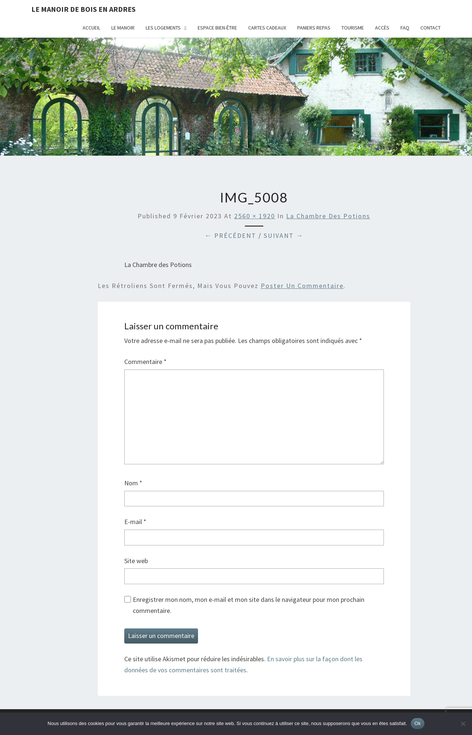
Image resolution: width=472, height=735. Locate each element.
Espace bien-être (217, 27)
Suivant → (283, 235)
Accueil (91, 27)
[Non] (462, 723)
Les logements (163, 27)
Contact (430, 27)
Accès (382, 27)
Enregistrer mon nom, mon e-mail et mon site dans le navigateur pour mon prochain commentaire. (248, 605)
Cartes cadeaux (267, 27)
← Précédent (230, 235)
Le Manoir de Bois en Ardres (83, 9)
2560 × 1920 (254, 216)
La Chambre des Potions (328, 216)
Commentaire (145, 361)
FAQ (404, 27)
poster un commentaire (302, 285)
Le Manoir (123, 27)
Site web (136, 561)
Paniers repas (313, 27)
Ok (417, 723)
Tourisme (352, 27)
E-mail (135, 521)
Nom (133, 483)
